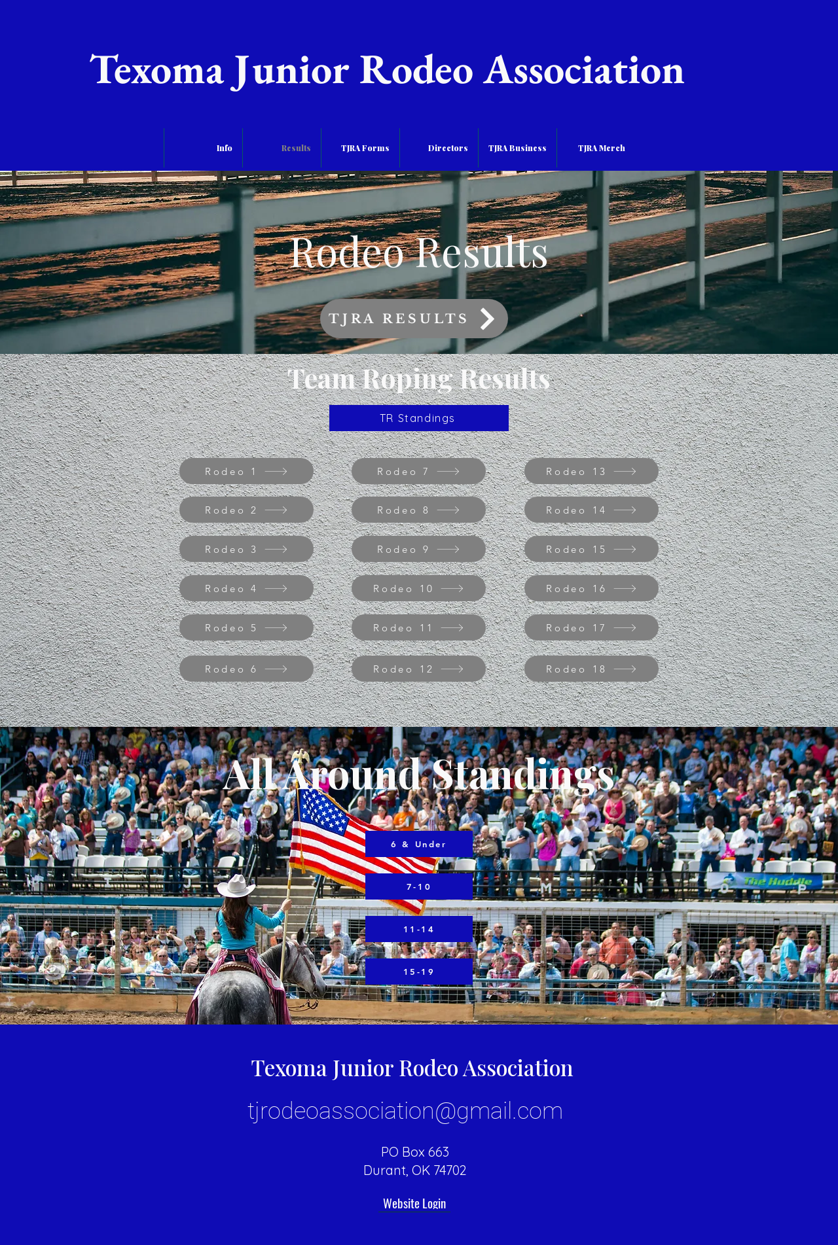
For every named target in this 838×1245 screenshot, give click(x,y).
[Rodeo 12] (419, 669)
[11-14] (419, 929)
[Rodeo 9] (419, 549)
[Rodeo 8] (419, 510)
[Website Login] (414, 1202)
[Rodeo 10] (419, 588)
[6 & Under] (419, 844)
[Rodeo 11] (419, 627)
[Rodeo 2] (246, 510)
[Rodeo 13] (591, 471)
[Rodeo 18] (591, 669)
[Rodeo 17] (591, 627)
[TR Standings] (419, 418)
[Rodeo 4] (246, 588)
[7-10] (419, 886)
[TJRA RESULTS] (414, 318)
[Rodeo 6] (246, 669)
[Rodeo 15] (591, 549)
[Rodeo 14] (591, 510)
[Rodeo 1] (246, 471)
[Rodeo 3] (246, 549)
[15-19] (419, 971)
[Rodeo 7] (419, 471)
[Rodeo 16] (591, 588)
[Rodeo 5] (246, 627)
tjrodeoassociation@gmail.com (405, 1111)
